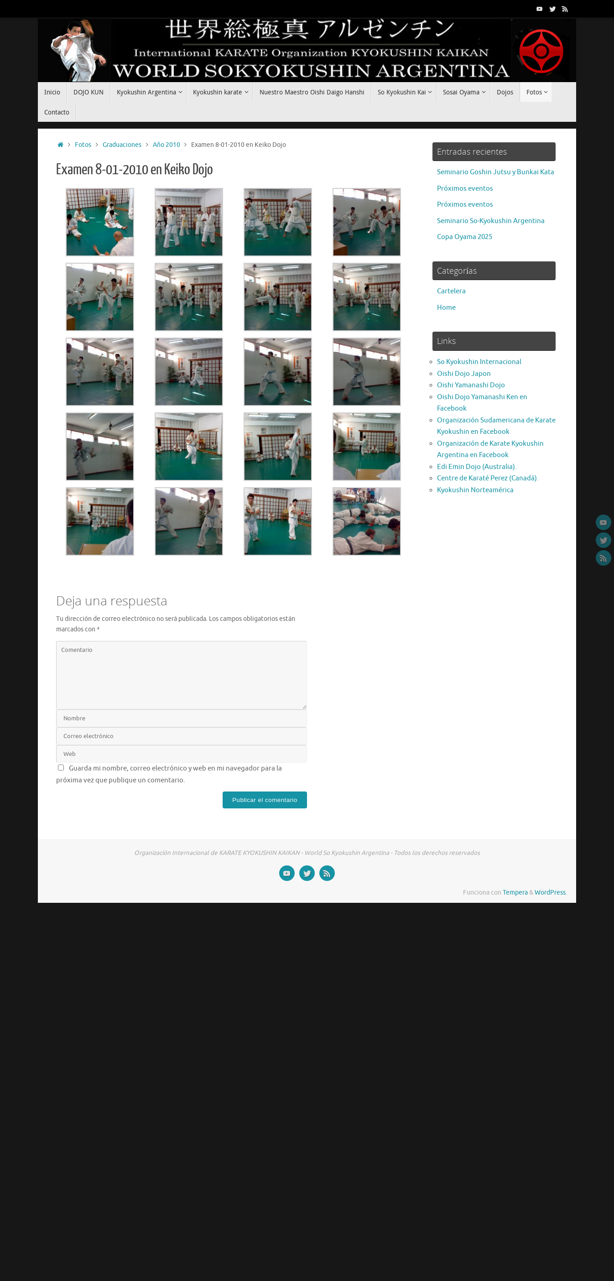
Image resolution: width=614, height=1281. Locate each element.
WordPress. (551, 892)
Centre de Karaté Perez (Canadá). (488, 478)
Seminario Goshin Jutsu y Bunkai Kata (495, 172)
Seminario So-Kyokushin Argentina (491, 221)
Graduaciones (122, 145)
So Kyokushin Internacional (479, 362)
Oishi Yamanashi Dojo (471, 385)
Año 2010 (166, 145)
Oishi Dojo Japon (464, 374)
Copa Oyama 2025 (464, 237)
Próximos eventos (465, 188)
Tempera (515, 892)
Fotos (83, 145)
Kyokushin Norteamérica (475, 490)
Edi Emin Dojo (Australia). (477, 467)
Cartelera (451, 291)
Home (446, 307)
